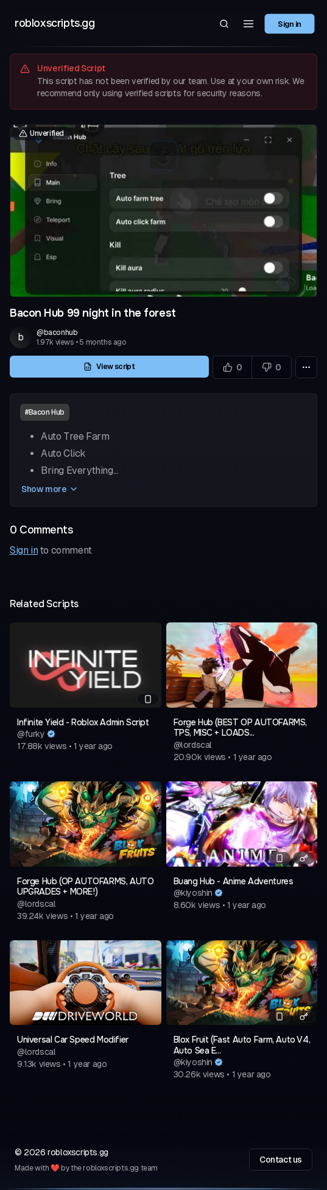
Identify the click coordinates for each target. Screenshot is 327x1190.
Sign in (289, 23)
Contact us (280, 1159)
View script (109, 366)
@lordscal (193, 745)
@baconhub (57, 332)
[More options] (306, 367)
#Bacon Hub (45, 412)
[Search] (224, 24)
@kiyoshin (193, 893)
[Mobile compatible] (148, 699)
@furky (31, 734)
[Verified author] (51, 734)
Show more (50, 489)
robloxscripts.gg (55, 23)
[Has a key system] (304, 858)
